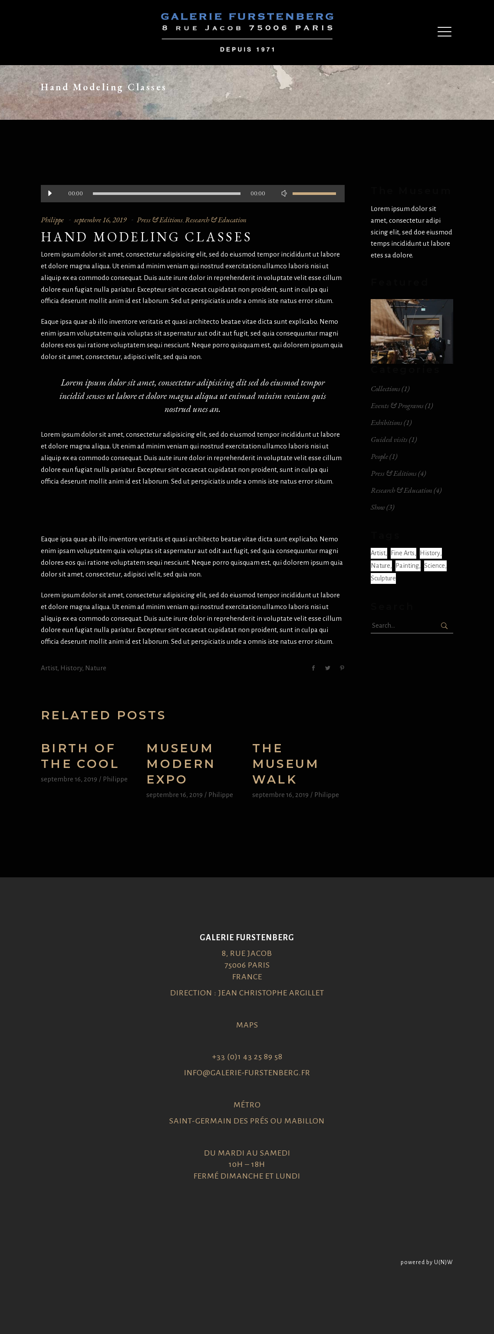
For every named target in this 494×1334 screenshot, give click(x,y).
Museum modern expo (181, 764)
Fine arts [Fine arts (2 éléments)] (403, 553)
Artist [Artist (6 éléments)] (378, 553)
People (379, 456)
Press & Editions (160, 219)
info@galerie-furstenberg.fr (247, 1072)
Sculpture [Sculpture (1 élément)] (383, 578)
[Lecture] (49, 193)
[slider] (166, 193)
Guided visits (389, 439)
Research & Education (216, 219)
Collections (385, 388)
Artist (49, 668)
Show (378, 507)
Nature (95, 668)
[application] (193, 193)
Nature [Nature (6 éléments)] (380, 565)
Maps (247, 1025)
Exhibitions (386, 422)
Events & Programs (397, 405)
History (71, 668)
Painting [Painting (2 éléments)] (407, 565)
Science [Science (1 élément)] (434, 565)
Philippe (52, 219)
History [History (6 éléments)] (430, 553)
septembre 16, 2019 (100, 219)
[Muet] (284, 193)
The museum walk (286, 764)
